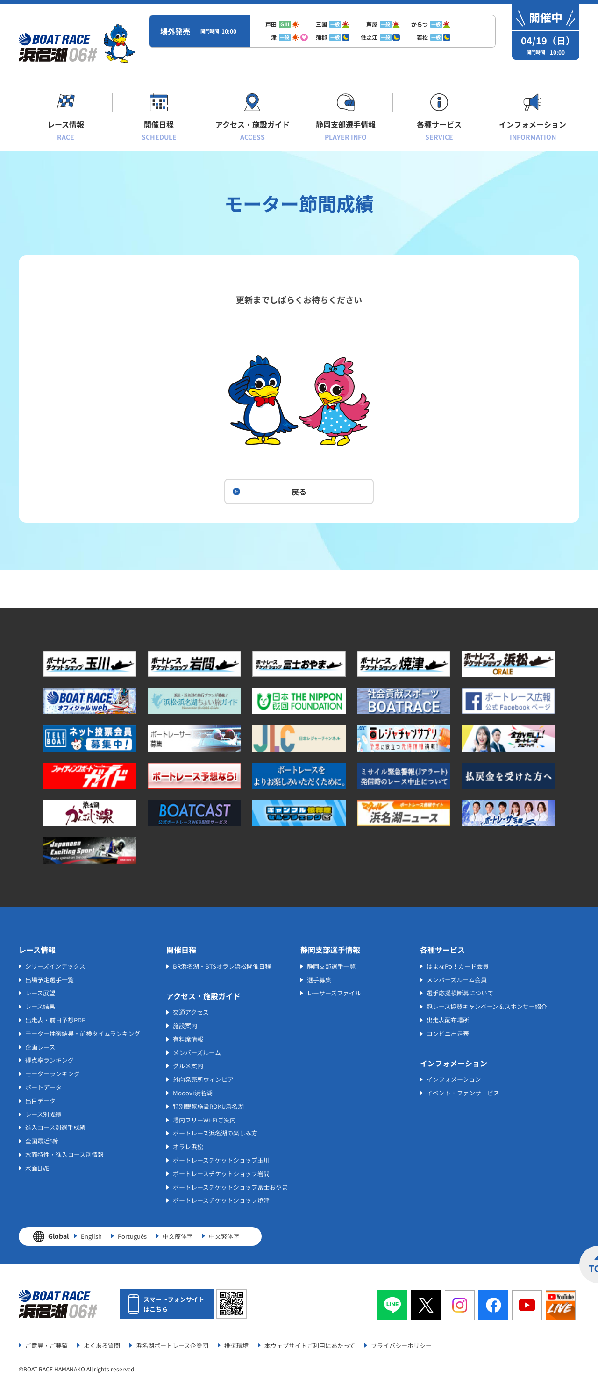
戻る (299, 491)
